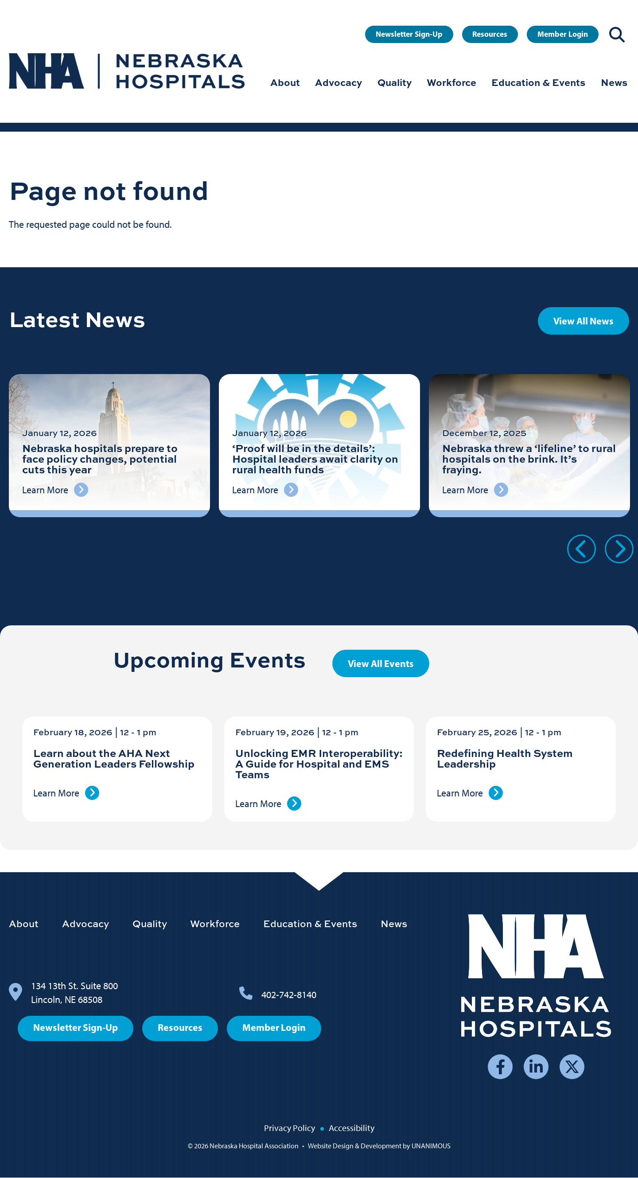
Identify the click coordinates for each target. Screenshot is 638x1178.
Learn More (56, 793)
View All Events (381, 663)
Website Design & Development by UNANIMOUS (379, 1146)
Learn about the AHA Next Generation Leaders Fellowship (114, 758)
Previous (581, 548)
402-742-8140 (288, 995)
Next (619, 548)
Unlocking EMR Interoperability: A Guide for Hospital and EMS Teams (319, 763)
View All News (583, 321)
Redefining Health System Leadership (505, 758)
